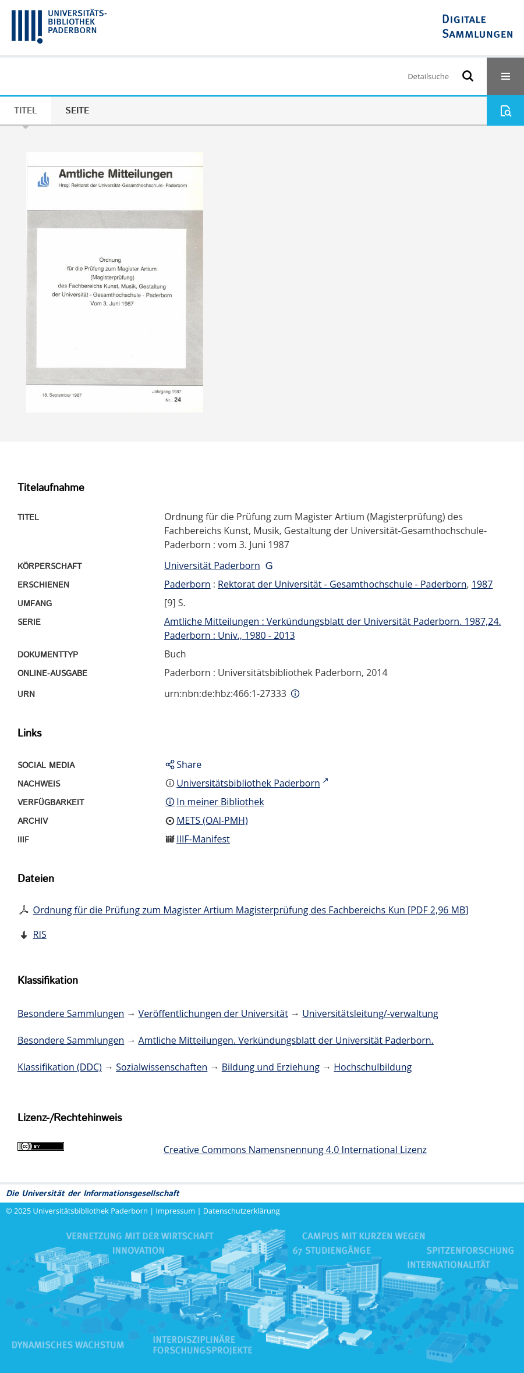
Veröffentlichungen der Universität (213, 1013)
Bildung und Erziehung (271, 1067)
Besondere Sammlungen (70, 1013)
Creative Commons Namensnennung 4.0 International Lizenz (295, 1149)
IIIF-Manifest (203, 839)
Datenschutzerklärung (241, 1210)
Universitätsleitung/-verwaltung (370, 1013)
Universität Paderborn (212, 565)
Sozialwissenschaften (161, 1067)
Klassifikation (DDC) (59, 1067)
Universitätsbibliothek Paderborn (90, 1210)
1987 (482, 584)
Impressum (176, 1210)
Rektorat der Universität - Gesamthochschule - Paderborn (342, 584)
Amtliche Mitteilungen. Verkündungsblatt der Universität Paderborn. (286, 1040)
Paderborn (187, 584)
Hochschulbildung (373, 1067)
